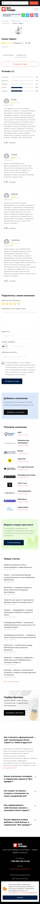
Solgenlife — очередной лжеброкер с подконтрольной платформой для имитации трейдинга (19, 660)
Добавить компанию (15, 412)
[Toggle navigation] (36, 9)
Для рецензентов (20, 879)
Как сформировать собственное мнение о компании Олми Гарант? (20, 807)
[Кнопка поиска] (4, 3)
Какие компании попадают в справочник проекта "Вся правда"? (20, 779)
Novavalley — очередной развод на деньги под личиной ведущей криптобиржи (18, 590)
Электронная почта (9, 352)
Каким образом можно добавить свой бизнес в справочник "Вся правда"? (20, 822)
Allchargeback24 (24, 491)
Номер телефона (8, 342)
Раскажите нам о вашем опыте (14, 309)
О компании (8, 55)
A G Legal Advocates (26, 467)
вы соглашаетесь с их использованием (22, 892)
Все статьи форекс (12, 681)
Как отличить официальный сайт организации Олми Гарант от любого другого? (20, 740)
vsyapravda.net (11, 768)
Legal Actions (23, 507)
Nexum (20, 451)
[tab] (8, 55)
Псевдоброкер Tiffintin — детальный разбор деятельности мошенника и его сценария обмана (20, 625)
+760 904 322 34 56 (20, 861)
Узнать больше (13, 543)
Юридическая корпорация (23, 441)
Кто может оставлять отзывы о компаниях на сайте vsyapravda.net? (20, 793)
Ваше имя (5, 331)
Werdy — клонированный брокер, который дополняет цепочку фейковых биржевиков (19, 577)
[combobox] (5, 346)
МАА (19, 432)
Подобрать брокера (14, 713)
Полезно (10, 143)
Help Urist (21, 459)
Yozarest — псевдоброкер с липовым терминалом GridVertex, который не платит (18, 612)
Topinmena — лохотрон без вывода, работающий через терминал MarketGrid (18, 647)
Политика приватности (20, 875)
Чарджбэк (5, 46)
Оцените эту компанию (11, 300)
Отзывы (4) (21, 55)
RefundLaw (22, 499)
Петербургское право (26, 475)
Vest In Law (22, 483)
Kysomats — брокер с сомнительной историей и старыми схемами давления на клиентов (20, 672)
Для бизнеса (33, 3)
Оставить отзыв (20, 64)
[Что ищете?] (15, 3)
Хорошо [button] (20, 897)
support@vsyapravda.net (20, 869)
